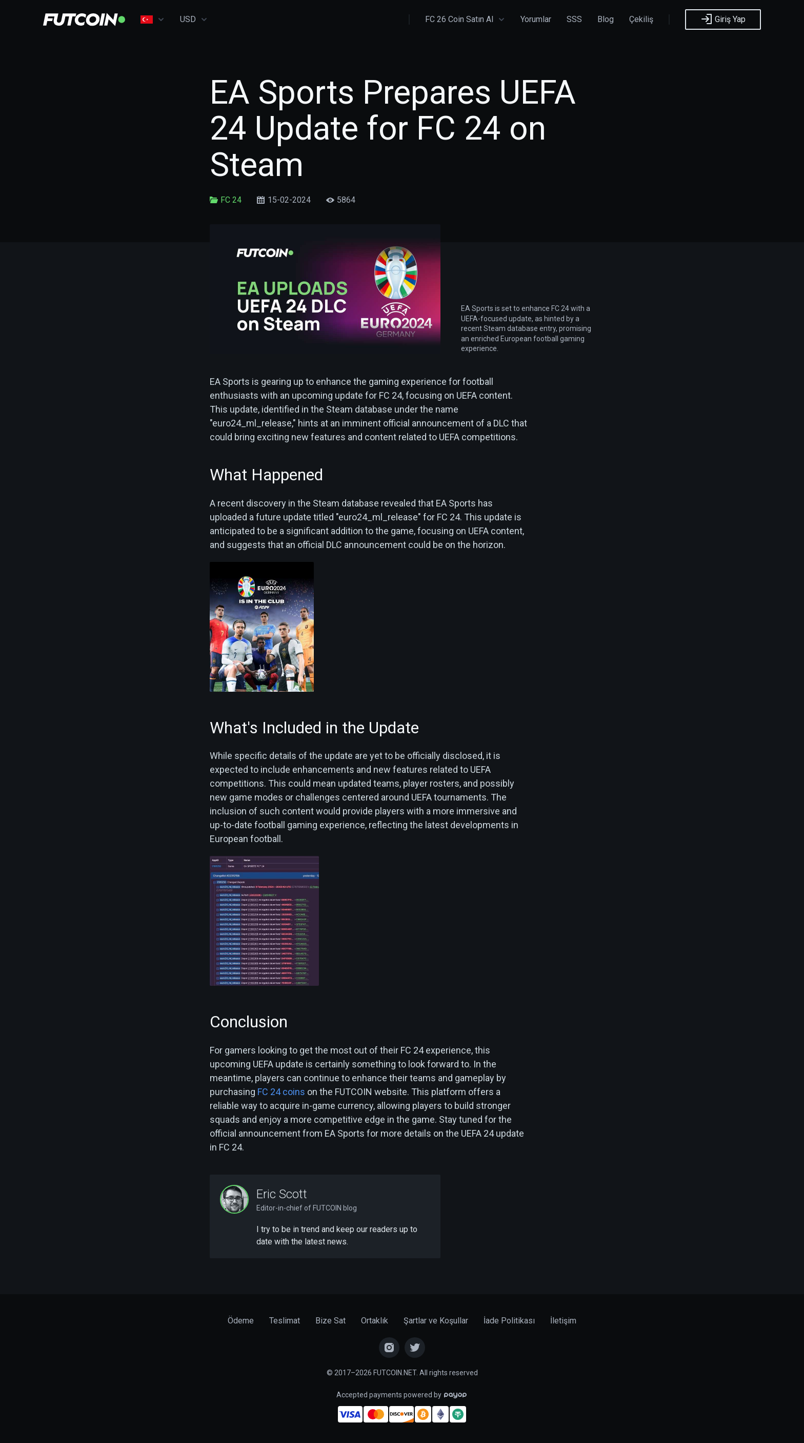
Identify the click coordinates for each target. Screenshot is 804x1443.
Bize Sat (330, 1320)
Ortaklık (374, 1320)
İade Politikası (509, 1320)
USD (194, 19)
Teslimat (284, 1320)
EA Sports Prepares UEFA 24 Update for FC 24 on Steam (393, 128)
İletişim (563, 1320)
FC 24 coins (281, 1091)
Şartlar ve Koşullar (436, 1320)
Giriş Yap (723, 19)
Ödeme (241, 1320)
